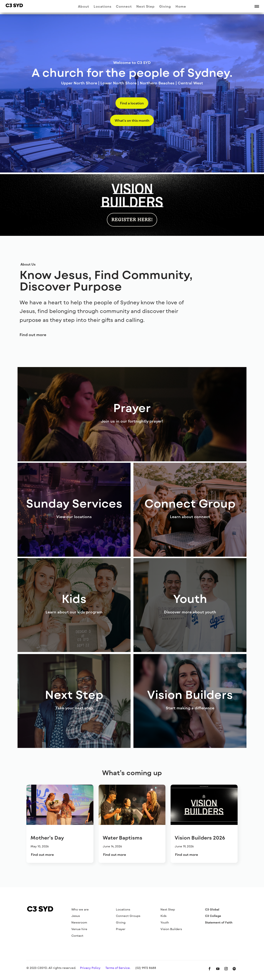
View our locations (74, 516)
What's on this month (132, 120)
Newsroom (79, 922)
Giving (165, 6)
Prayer (120, 929)
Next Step (145, 6)
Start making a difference (190, 708)
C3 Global (212, 909)
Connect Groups (128, 916)
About (83, 6)
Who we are (80, 909)
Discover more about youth (190, 612)
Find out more (33, 334)
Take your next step (74, 708)
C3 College (213, 916)
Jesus (75, 916)
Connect (124, 6)
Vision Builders (171, 929)
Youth (164, 922)
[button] (257, 6)
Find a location (132, 103)
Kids (163, 916)
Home (181, 6)
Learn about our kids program (74, 612)
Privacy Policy (90, 968)
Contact (77, 935)
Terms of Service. (117, 968)
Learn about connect (190, 516)
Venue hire (79, 929)
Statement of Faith (218, 922)
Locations (102, 6)
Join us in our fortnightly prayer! (132, 421)
